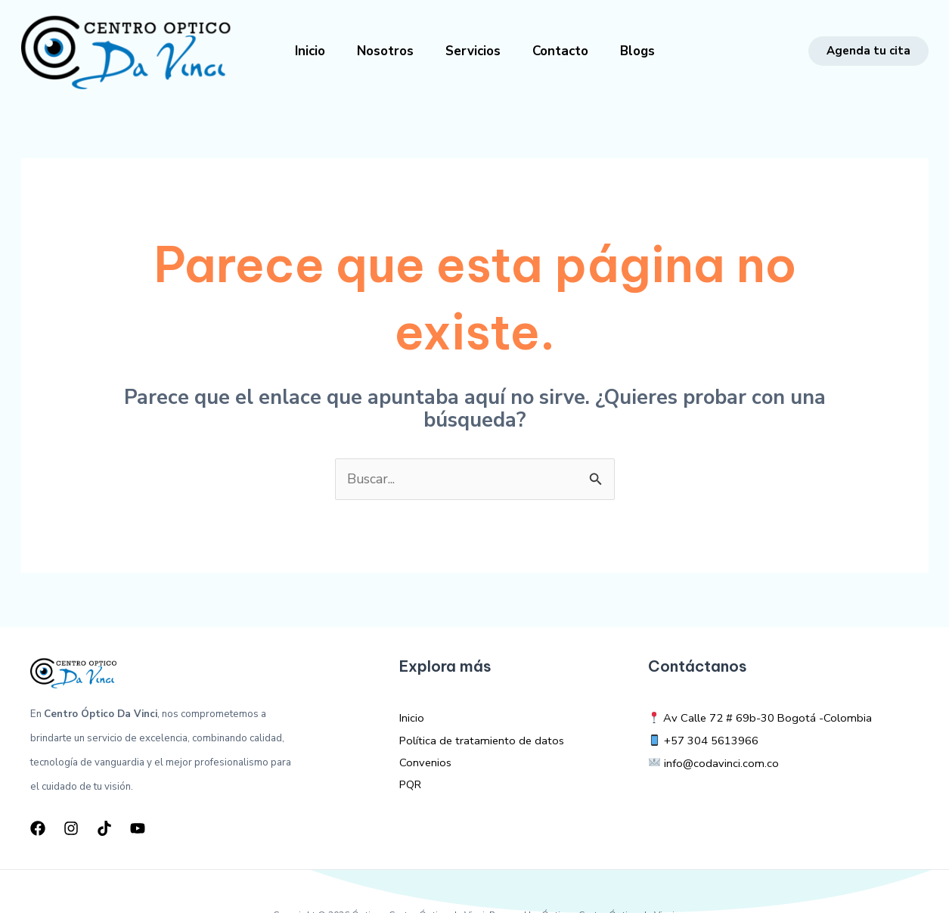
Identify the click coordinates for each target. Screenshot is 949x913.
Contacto (573, 51)
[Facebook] (37, 828)
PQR (411, 785)
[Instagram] (71, 828)
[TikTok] (104, 828)
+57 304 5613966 (711, 741)
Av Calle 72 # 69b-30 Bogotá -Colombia (762, 718)
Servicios (481, 51)
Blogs (654, 51)
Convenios (425, 763)
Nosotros (389, 51)
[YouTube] (137, 828)
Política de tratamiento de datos (485, 741)
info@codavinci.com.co (721, 763)
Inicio (309, 51)
